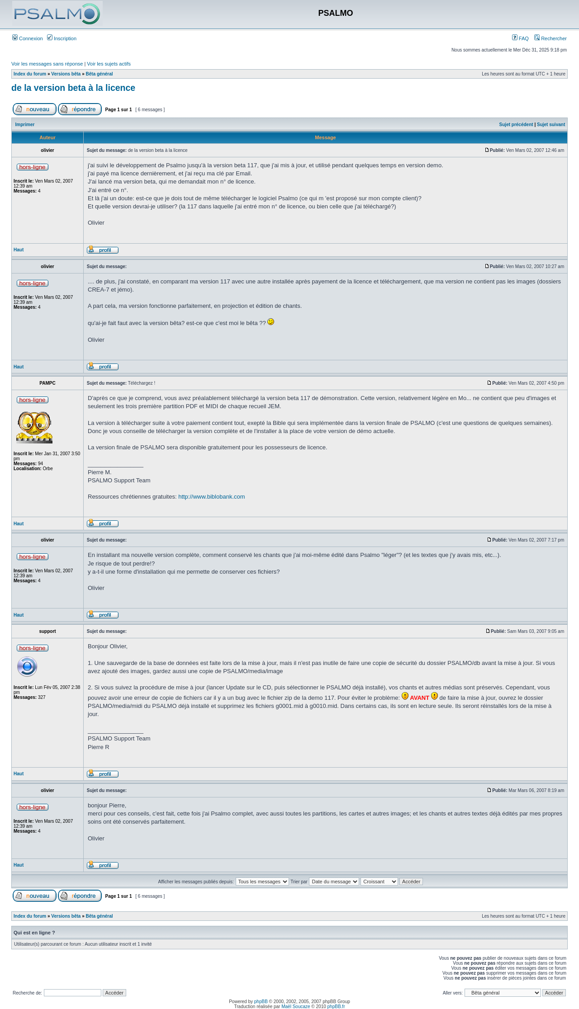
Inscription (61, 38)
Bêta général (99, 73)
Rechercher (550, 38)
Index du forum (30, 73)
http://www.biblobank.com (211, 496)
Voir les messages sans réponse (47, 63)
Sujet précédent (516, 124)
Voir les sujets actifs (109, 63)
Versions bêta (66, 73)
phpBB (261, 1001)
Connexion (27, 38)
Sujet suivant (551, 124)
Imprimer (25, 124)
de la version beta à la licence (73, 88)
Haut (19, 249)
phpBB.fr (336, 1006)
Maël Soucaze (295, 1006)
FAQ (520, 38)
